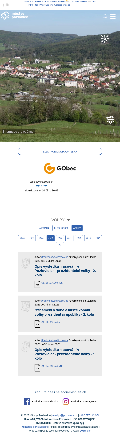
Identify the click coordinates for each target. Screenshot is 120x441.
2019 (88, 238)
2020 (79, 238)
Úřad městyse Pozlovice (54, 257)
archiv (77, 228)
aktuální (44, 228)
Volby (58, 219)
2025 (31, 238)
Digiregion (85, 430)
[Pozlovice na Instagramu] (7, 5)
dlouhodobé (61, 228)
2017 (60, 245)
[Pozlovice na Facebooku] (3, 5)
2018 (98, 238)
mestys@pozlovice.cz (65, 415)
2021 (69, 238)
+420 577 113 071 (89, 415)
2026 (22, 238)
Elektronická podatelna (60, 151)
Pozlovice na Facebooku (41, 401)
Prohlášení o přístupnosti (34, 426)
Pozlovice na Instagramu (79, 401)
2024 (41, 238)
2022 (60, 238)
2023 (50, 238)
